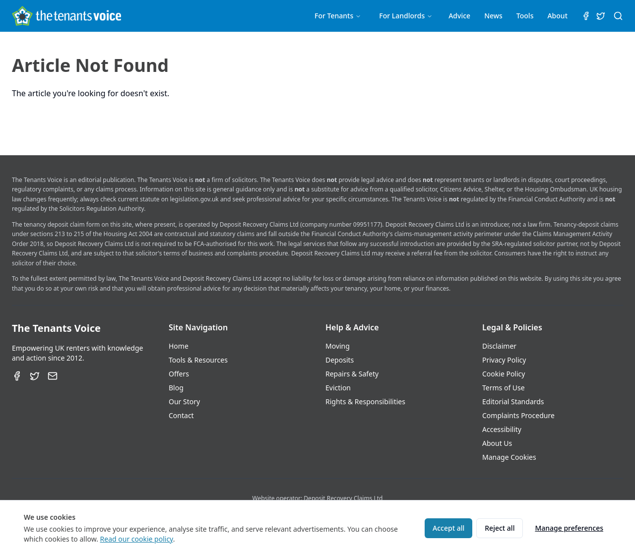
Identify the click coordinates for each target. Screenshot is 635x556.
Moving (337, 346)
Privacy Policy (504, 360)
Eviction (338, 387)
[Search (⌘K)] (618, 16)
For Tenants (338, 15)
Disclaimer (499, 346)
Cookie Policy (503, 373)
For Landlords (406, 15)
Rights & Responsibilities (365, 401)
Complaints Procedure (518, 415)
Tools (525, 15)
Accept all (448, 528)
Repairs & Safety (352, 373)
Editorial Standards (513, 401)
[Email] (53, 376)
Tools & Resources (198, 360)
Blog (176, 387)
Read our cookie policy (136, 539)
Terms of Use (503, 387)
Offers (179, 373)
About (557, 15)
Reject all (499, 528)
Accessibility (501, 429)
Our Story (184, 401)
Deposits (339, 360)
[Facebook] (17, 376)
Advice (459, 15)
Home (179, 346)
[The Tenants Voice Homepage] (66, 16)
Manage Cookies (509, 457)
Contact (181, 415)
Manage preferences (569, 528)
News (493, 15)
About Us (497, 443)
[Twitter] (35, 376)
